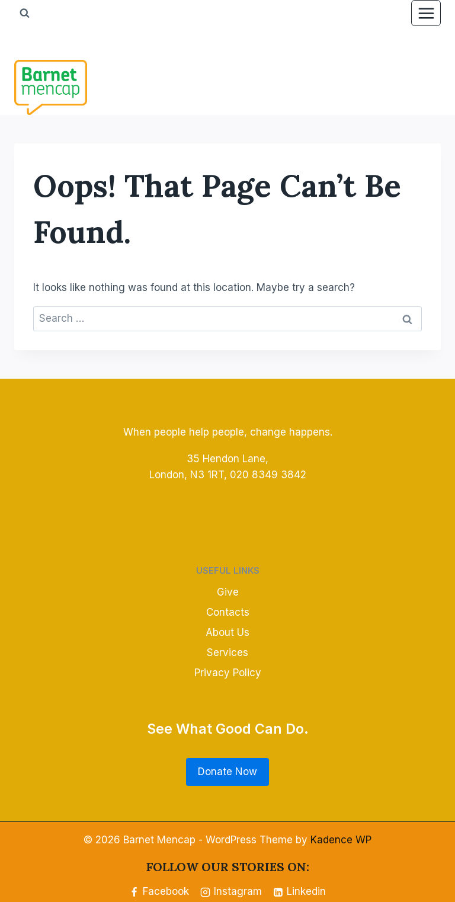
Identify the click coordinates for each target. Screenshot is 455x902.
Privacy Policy (227, 673)
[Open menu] (426, 13)
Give (228, 592)
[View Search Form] (24, 13)
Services (227, 652)
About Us (227, 632)
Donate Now (227, 772)
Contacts (227, 612)
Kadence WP (340, 840)
